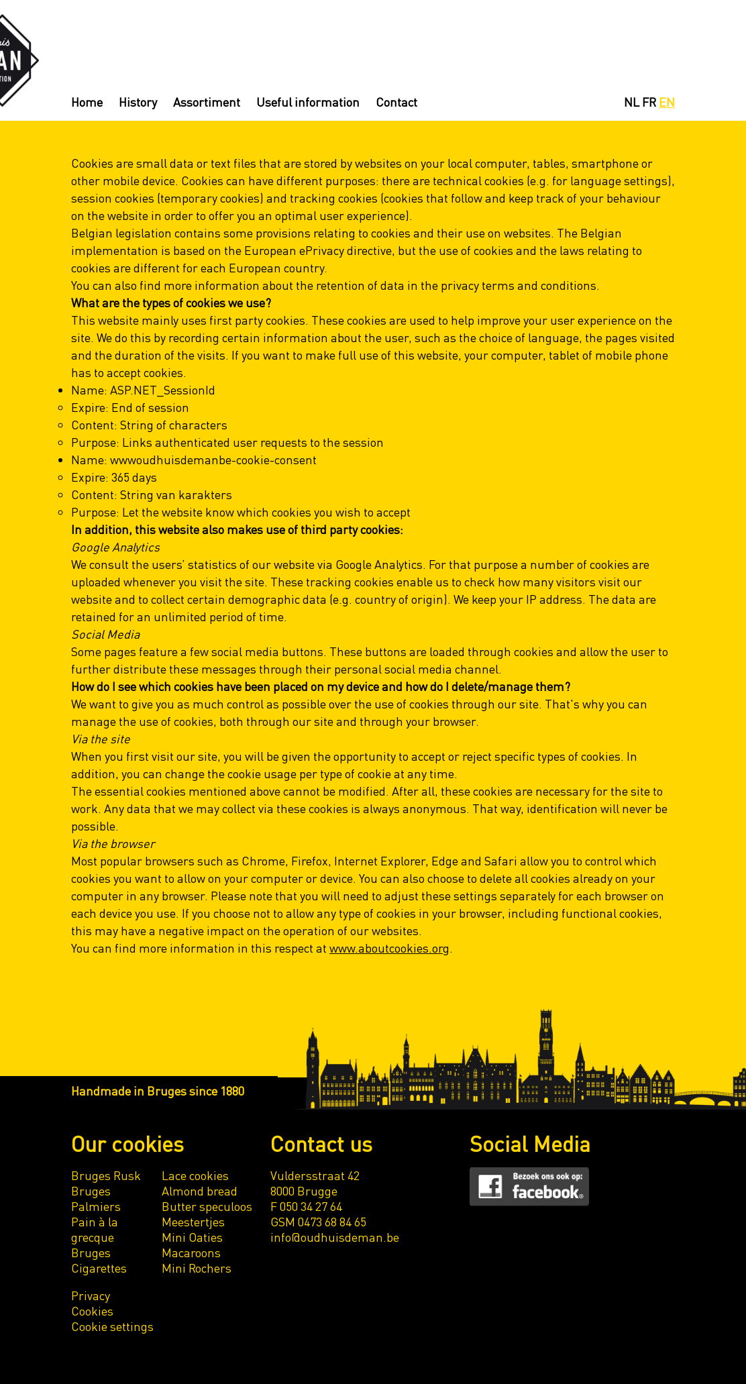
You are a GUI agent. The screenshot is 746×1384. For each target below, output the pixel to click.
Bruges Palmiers (96, 1198)
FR (649, 101)
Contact (396, 101)
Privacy (90, 1295)
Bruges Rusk (106, 1175)
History (138, 101)
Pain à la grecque (94, 1229)
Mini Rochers (196, 1267)
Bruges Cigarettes (99, 1259)
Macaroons (191, 1252)
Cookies (92, 1310)
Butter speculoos (207, 1206)
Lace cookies (195, 1175)
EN (667, 101)
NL (631, 101)
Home (87, 101)
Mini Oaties (192, 1236)
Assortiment (206, 101)
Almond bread (199, 1190)
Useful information (308, 101)
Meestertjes (193, 1221)
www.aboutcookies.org (389, 947)
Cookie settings (112, 1326)
